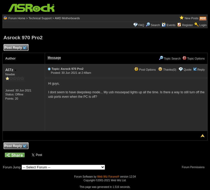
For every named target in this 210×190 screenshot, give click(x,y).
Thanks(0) (167, 69)
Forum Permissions (194, 167)
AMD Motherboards (67, 18)
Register (187, 25)
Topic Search (170, 58)
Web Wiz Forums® (108, 176)
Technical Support (40, 18)
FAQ (141, 25)
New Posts (191, 18)
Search (155, 25)
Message (54, 58)
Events (169, 25)
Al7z (10, 69)
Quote (188, 69)
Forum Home (16, 18)
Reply (201, 69)
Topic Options (193, 58)
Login (203, 25)
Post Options (145, 69)
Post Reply (15, 48)
